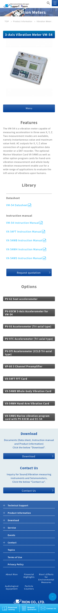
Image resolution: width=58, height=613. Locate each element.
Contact (12, 542)
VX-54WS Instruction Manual (24, 258)
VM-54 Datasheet (17, 205)
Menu (29, 108)
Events (11, 535)
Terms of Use (15, 557)
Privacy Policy (16, 564)
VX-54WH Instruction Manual (24, 249)
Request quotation (29, 272)
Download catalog (12, 608)
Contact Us (51, 608)
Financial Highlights (29, 575)
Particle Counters (29, 587)
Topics (11, 549)
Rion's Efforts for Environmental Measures (46, 578)
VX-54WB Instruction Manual (24, 240)
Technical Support (18, 505)
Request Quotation (32, 608)
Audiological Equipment (11, 587)
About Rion (12, 574)
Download (28, 456)
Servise (12, 528)
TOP (7, 21)
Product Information (22, 21)
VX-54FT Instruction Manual (24, 231)
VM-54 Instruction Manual (22, 222)
